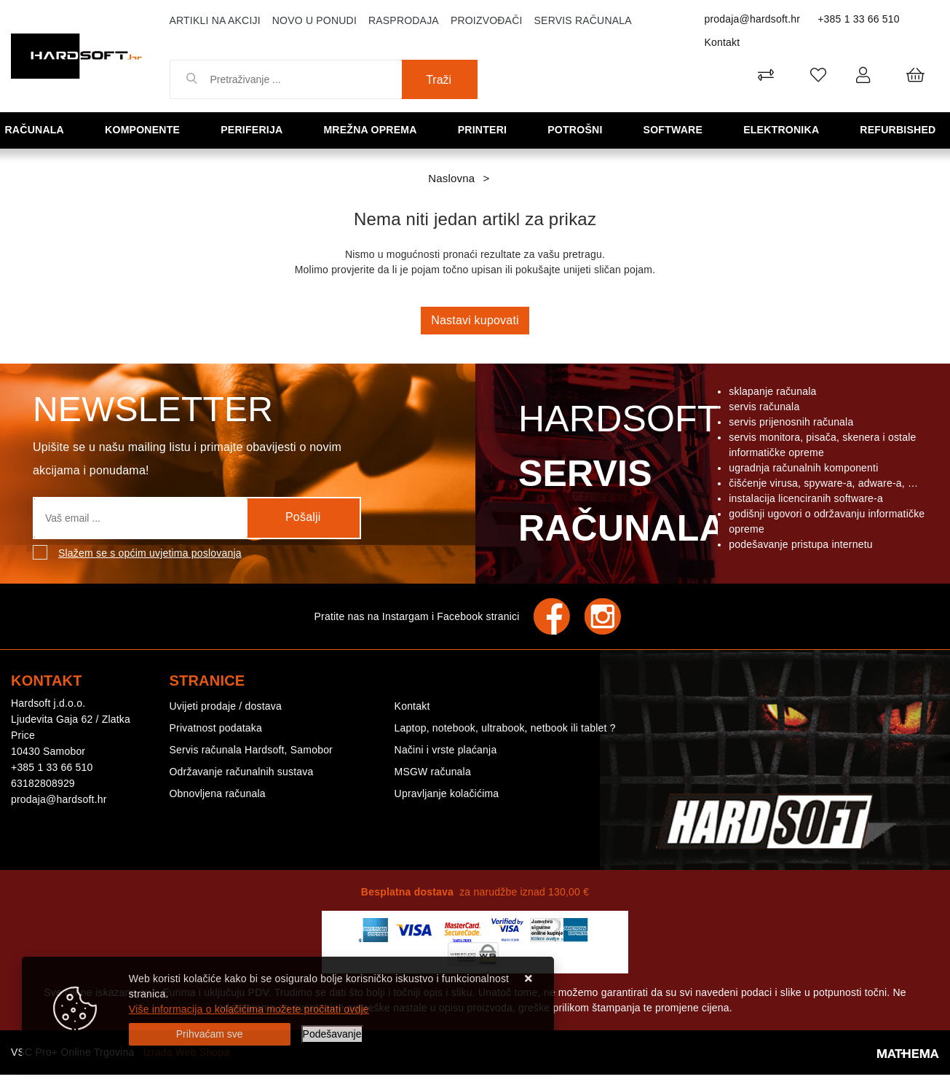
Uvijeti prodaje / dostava (226, 706)
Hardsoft (619, 477)
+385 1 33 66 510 (859, 19)
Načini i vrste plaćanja (446, 750)
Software (676, 129)
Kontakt (722, 42)
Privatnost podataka (216, 728)
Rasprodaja (403, 20)
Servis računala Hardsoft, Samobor (251, 750)
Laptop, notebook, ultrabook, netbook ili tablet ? (505, 728)
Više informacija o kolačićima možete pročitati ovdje (249, 1009)
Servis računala (583, 20)
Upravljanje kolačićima (447, 793)
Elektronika (785, 129)
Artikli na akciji (215, 20)
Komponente (147, 129)
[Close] (209, 1034)
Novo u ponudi (314, 20)
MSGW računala (433, 771)
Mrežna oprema (375, 129)
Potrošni (579, 129)
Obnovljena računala (218, 793)
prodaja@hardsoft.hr (753, 19)
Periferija (256, 129)
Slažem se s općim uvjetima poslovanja (150, 553)
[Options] (332, 1034)
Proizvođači (487, 20)
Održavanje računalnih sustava (242, 771)
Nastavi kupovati (475, 320)
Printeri (488, 129)
